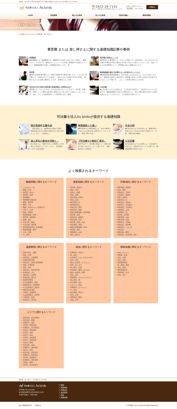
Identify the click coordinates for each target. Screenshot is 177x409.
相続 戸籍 (74, 190)
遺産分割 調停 (76, 207)
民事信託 (64, 390)
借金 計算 (74, 300)
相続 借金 (74, 200)
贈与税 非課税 (123, 215)
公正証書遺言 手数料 (31, 295)
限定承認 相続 (76, 210)
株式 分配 (121, 260)
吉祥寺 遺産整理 (29, 357)
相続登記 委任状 (29, 300)
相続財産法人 (75, 205)
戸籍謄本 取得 (29, 297)
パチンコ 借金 (76, 285)
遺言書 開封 (75, 229)
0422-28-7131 (107, 6)
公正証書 (103, 87)
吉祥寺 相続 (28, 350)
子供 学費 (27, 232)
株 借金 (73, 255)
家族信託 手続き (124, 192)
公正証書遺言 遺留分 (31, 287)
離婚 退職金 (28, 212)
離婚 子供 (27, 205)
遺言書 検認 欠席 (77, 222)
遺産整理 (64, 392)
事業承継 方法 (123, 272)
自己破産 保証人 (76, 292)
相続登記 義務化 (76, 217)
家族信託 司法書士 (124, 207)
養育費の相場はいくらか (109, 57)
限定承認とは (75, 202)
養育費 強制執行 (29, 217)
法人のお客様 (100, 15)
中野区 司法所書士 (30, 365)
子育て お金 (28, 210)
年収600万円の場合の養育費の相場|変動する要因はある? (50, 87)
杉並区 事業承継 (29, 330)
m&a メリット (123, 252)
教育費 (31, 72)
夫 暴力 (26, 234)
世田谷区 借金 (29, 345)
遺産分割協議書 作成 (78, 227)
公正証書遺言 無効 (30, 282)
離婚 (62, 385)
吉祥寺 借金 (28, 335)
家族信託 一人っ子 (124, 227)
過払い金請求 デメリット (80, 262)
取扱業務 (53, 15)
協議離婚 (32, 57)
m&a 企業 (121, 257)
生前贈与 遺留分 (124, 195)
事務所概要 (147, 15)
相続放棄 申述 (76, 219)
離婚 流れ (27, 219)
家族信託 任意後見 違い (127, 234)
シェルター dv (29, 187)
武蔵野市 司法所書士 (31, 327)
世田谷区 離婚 (29, 320)
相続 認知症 (122, 197)
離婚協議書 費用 (29, 229)
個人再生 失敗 (76, 267)
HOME (30, 15)
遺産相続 (64, 387)
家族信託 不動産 (124, 222)
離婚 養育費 (28, 202)
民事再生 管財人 (76, 252)
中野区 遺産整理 (29, 337)
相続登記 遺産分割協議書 (33, 262)
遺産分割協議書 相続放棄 (80, 212)
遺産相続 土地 (76, 232)
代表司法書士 (123, 15)
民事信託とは (122, 200)
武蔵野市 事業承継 (30, 360)
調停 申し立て (76, 265)
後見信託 (120, 229)
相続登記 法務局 (29, 275)
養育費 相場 (28, 195)
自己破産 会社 (76, 282)
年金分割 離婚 (29, 222)
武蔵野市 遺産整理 (30, 347)
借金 (62, 395)
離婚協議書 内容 (29, 215)
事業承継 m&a (123, 217)
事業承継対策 (122, 270)
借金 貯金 (74, 295)
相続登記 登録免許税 (31, 270)
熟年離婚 (26, 197)
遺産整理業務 (28, 280)
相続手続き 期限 (29, 252)
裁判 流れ (74, 260)
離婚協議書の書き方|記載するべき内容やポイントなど (120, 72)
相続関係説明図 (29, 260)
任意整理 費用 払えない (80, 270)
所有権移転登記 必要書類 (33, 227)
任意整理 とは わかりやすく (81, 257)
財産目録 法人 (29, 272)
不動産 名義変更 (29, 292)
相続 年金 (27, 267)
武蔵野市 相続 (29, 322)
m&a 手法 (121, 275)
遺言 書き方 (75, 234)
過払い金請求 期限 (77, 272)
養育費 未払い (29, 192)
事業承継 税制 (123, 219)
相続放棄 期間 (76, 224)
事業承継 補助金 (124, 187)
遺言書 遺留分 (76, 187)
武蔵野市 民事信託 (30, 355)
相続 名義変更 (29, 265)
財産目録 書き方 (29, 277)
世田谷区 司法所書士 (31, 317)
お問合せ (152, 7)
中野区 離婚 (28, 362)
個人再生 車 (75, 280)
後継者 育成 (122, 255)
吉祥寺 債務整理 (29, 340)
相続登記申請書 (29, 290)
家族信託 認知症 (124, 202)
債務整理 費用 (76, 297)
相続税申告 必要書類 (31, 285)
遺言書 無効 (75, 215)
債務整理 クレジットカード (81, 277)
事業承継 (64, 397)
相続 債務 (74, 195)
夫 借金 (73, 290)
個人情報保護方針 (25, 405)
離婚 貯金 (27, 190)
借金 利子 (74, 275)
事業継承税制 (122, 262)
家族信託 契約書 (124, 224)
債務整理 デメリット (78, 287)
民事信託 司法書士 (124, 205)
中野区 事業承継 (29, 325)
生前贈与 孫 (122, 212)
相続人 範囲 (75, 192)
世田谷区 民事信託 (30, 352)
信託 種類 (121, 190)
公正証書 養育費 (29, 224)
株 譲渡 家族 (123, 265)
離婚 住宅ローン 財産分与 (33, 207)
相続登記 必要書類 (30, 257)
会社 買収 (121, 267)
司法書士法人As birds (27, 34)
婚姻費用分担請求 (29, 200)
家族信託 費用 (123, 232)
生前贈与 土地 (123, 210)
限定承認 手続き (76, 197)
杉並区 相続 (28, 332)
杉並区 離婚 (28, 342)
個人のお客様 (77, 15)
